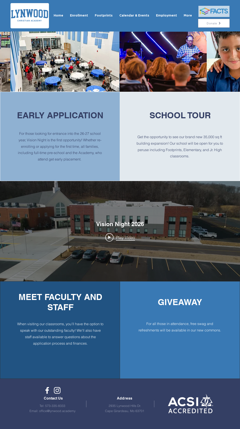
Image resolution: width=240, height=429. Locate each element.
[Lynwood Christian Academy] (47, 390)
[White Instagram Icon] (57, 390)
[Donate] (214, 23)
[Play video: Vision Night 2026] (120, 237)
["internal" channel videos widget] (120, 231)
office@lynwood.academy (57, 411)
